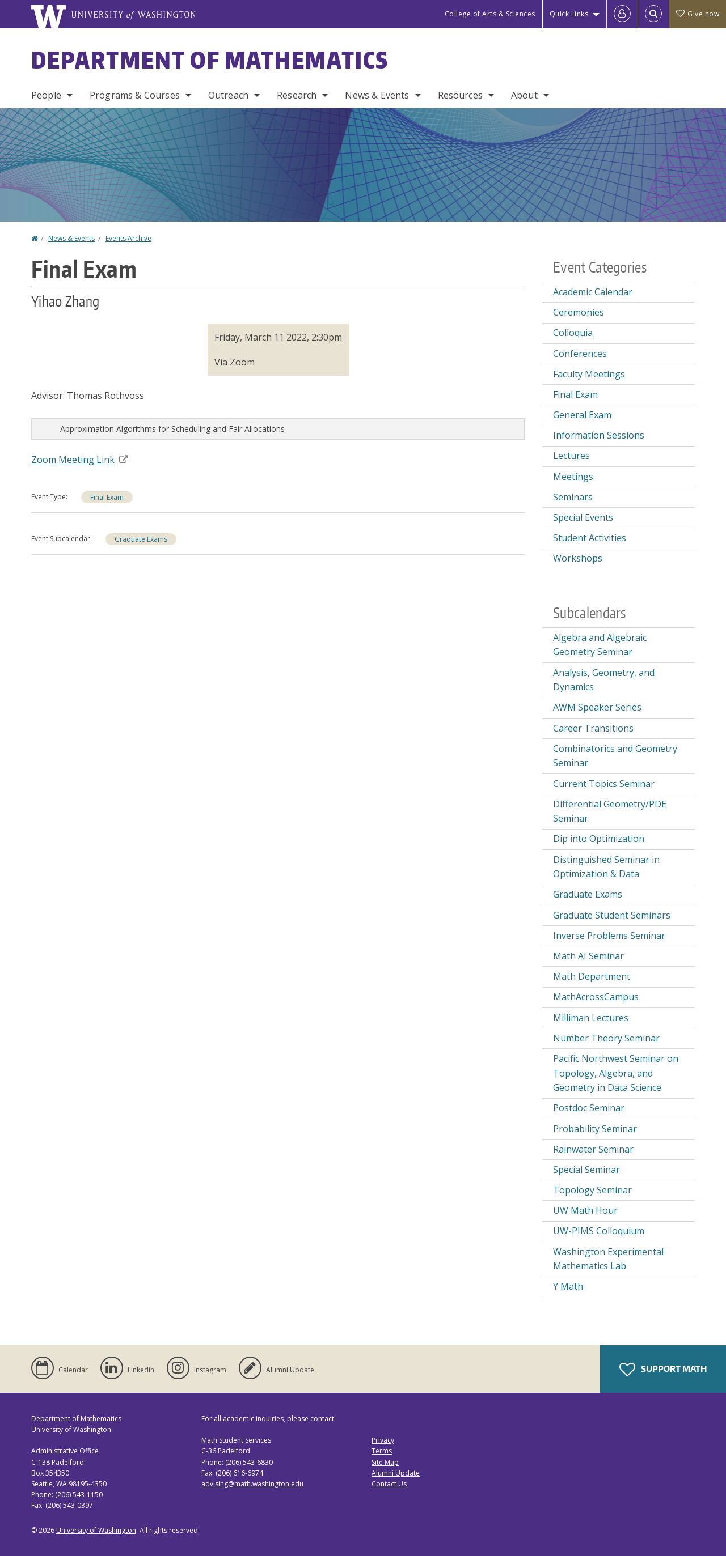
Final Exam (107, 497)
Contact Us (389, 1484)
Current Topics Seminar (604, 783)
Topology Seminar (592, 1190)
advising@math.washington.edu (252, 1484)
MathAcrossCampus (596, 996)
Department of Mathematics (210, 60)
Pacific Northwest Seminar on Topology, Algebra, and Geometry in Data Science (615, 1073)
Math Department (591, 976)
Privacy (383, 1440)
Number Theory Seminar (606, 1038)
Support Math (663, 1370)
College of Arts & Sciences (490, 14)
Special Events (583, 517)
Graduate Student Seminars (611, 915)
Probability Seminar (595, 1129)
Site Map (385, 1462)
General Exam (582, 415)
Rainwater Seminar (593, 1149)
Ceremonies (578, 312)
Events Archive (128, 238)
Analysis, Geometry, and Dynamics (604, 680)
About (524, 95)
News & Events (377, 95)
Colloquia (573, 332)
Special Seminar (586, 1169)
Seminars (573, 497)
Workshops (577, 558)
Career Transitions (593, 728)
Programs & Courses (135, 95)
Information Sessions (598, 435)
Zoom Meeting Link (79, 459)
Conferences (580, 353)
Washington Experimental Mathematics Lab (608, 1259)
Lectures (571, 455)
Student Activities (589, 538)
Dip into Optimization (598, 838)
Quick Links (569, 14)
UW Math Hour (585, 1210)
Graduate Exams (141, 539)
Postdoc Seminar (588, 1108)
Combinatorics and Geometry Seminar (615, 756)
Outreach (228, 95)
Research (296, 95)
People (46, 95)
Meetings (573, 476)
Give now (697, 14)
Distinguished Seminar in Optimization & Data (606, 867)
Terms (382, 1451)
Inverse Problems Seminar (609, 935)
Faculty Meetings (589, 374)
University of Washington (96, 1530)
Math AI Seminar (588, 956)
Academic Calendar (592, 292)
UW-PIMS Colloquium (598, 1231)
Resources (460, 95)
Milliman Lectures (590, 1017)
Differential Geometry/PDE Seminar (609, 811)
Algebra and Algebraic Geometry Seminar (600, 644)
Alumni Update (396, 1473)
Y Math (568, 1286)
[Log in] (622, 14)
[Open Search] (653, 14)
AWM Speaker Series (597, 707)
